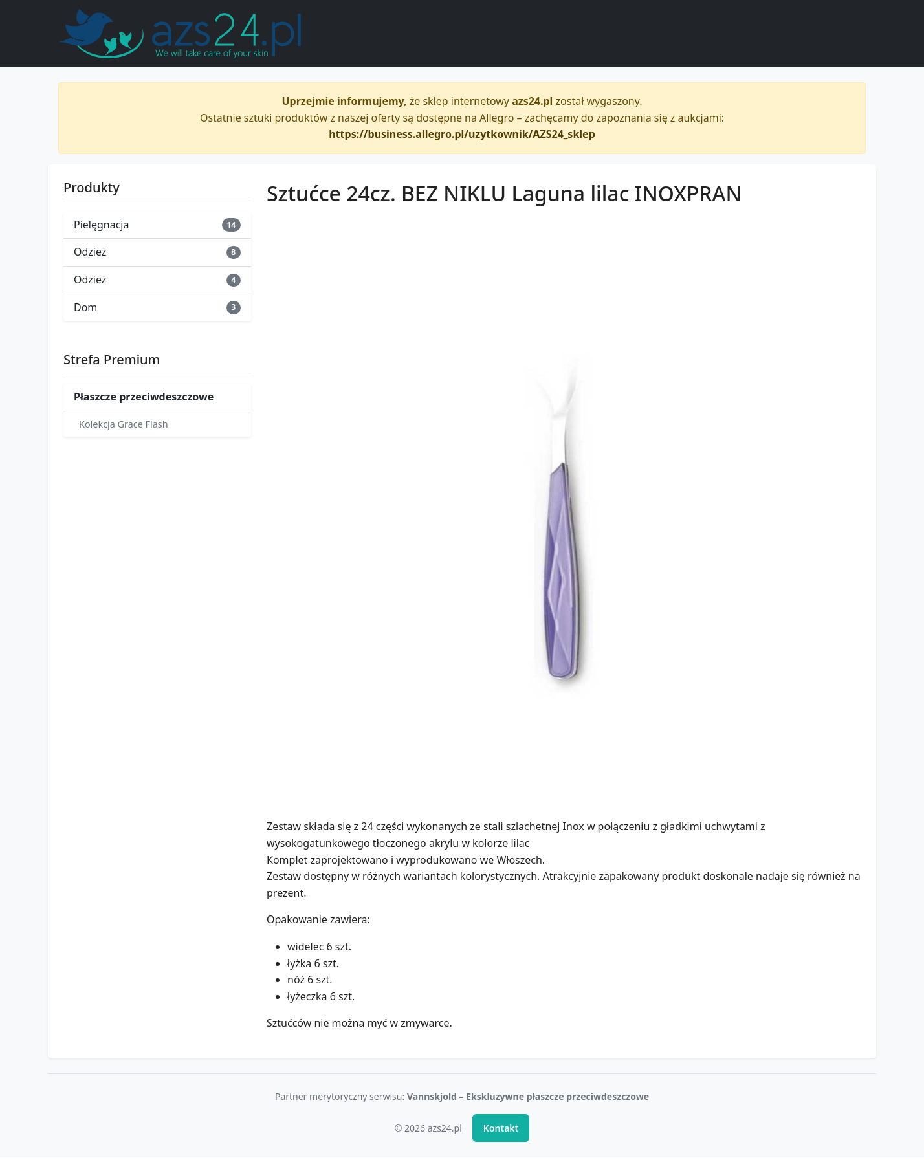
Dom (157, 307)
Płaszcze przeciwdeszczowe (144, 396)
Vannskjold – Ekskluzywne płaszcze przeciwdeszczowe (528, 1096)
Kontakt (500, 1128)
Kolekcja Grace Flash (123, 424)
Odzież (157, 252)
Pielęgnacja (157, 224)
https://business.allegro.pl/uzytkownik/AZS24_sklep (462, 134)
